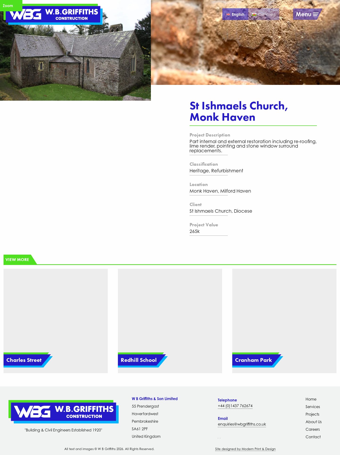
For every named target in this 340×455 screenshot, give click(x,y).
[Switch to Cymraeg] (263, 14)
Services (313, 406)
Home (311, 399)
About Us (314, 421)
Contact (313, 436)
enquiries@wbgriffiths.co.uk (242, 424)
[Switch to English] (235, 14)
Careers (313, 429)
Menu (303, 14)
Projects (312, 414)
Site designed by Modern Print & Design (245, 449)
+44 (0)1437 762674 (235, 405)
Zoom (8, 5)
